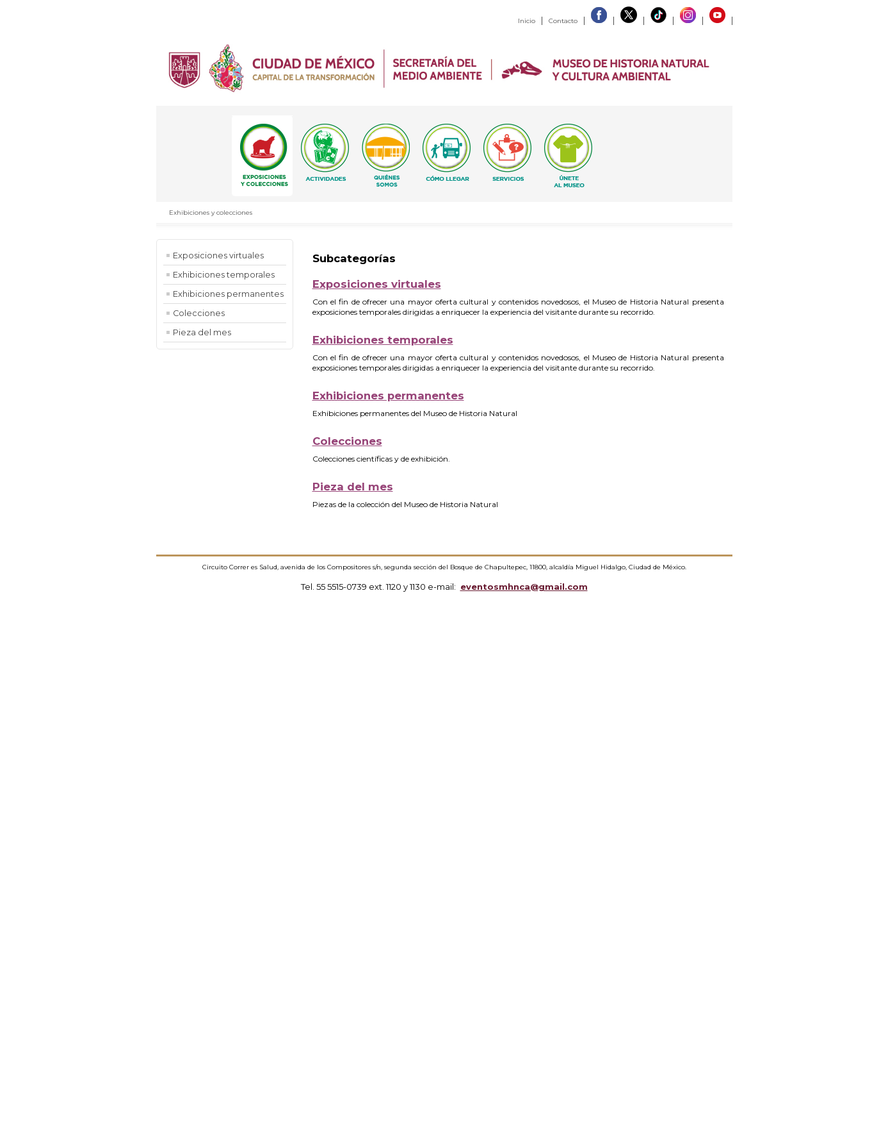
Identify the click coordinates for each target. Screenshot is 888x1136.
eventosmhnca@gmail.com (524, 586)
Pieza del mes (202, 332)
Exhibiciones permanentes (228, 294)
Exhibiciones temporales (224, 275)
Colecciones (199, 313)
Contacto (563, 21)
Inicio (526, 21)
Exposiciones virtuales (218, 255)
